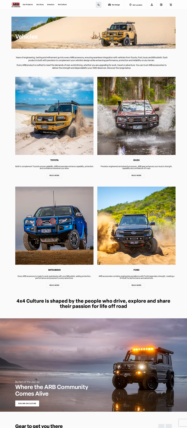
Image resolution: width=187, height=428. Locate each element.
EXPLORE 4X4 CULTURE (27, 404)
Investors (50, 5)
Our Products (28, 5)
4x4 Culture (62, 5)
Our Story (40, 5)
